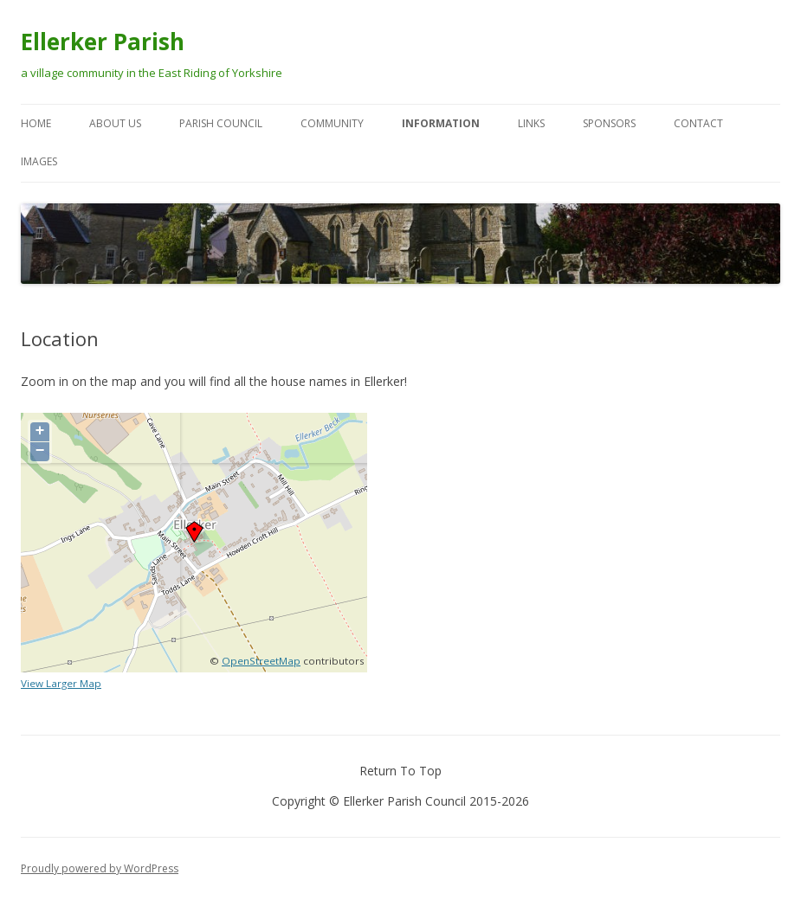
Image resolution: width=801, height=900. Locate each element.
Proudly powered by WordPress (99, 868)
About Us (115, 123)
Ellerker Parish (102, 41)
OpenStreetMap (261, 660)
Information (441, 123)
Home (36, 123)
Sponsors (609, 123)
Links (531, 123)
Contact (698, 123)
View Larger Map (61, 683)
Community (332, 123)
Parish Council (220, 123)
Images (39, 161)
